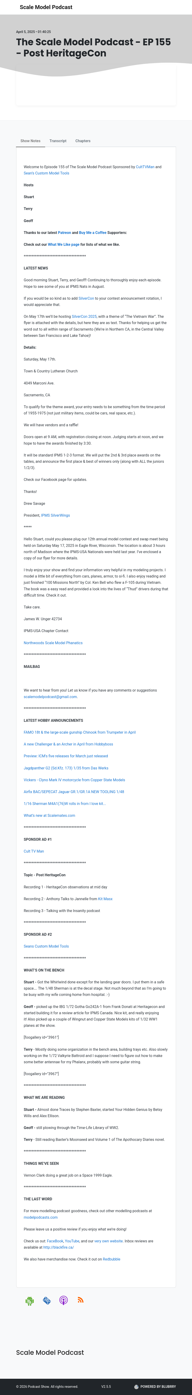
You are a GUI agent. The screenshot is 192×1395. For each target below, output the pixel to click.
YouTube (72, 1241)
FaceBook (55, 1241)
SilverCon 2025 (84, 316)
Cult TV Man (34, 851)
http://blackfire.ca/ (58, 1247)
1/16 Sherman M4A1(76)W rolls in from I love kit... (65, 803)
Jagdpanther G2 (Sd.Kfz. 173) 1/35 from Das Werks (66, 768)
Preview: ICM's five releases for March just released (66, 756)
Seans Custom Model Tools (46, 946)
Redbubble (111, 1259)
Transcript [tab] (58, 141)
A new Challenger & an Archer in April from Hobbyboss (68, 744)
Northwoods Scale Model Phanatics (53, 643)
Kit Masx (105, 899)
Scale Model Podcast (46, 7)
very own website (108, 1241)
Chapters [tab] (83, 141)
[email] (47, 1305)
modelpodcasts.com (41, 1217)
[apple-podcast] (64, 1305)
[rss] (80, 1305)
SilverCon (86, 298)
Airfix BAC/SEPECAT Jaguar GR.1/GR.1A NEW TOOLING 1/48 (74, 792)
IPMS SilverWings (55, 515)
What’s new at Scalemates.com (49, 815)
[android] (30, 1305)
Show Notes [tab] (31, 141)
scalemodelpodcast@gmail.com (50, 697)
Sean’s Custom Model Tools (46, 173)
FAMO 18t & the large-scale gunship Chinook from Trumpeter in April (80, 732)
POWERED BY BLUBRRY (155, 1387)
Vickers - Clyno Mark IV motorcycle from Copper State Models (74, 780)
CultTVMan (145, 167)
